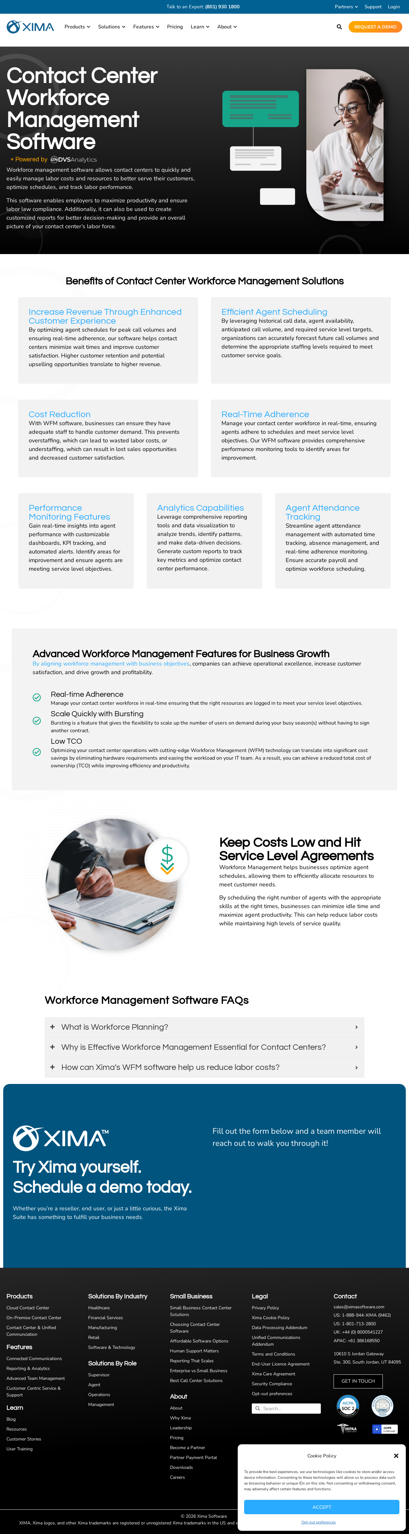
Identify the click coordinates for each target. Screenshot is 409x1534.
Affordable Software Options (199, 1341)
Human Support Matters (194, 1351)
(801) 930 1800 (222, 7)
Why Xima (180, 1418)
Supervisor (99, 1375)
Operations (99, 1395)
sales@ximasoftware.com (359, 1307)
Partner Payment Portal (193, 1458)
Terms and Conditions (273, 1354)
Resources (16, 1429)
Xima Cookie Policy (270, 1318)
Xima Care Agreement (273, 1374)
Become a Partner (187, 1448)
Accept (322, 1507)
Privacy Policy (265, 1308)
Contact (345, 1296)
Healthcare (99, 1308)
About (176, 1408)
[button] (396, 1456)
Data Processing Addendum (279, 1328)
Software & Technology (111, 1347)
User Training (19, 1449)
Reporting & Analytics (28, 1368)
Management (101, 1405)
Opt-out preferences (318, 1522)
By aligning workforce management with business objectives (111, 663)
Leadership (181, 1428)
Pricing (176, 1438)
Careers (177, 1477)
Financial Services (105, 1318)
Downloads (181, 1467)
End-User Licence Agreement (281, 1364)
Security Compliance (272, 1384)
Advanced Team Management (35, 1378)
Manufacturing (102, 1328)
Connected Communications (34, 1359)
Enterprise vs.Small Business (199, 1371)
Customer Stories (23, 1439)
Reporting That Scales (192, 1361)
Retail (93, 1338)
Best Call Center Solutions (196, 1381)
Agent (94, 1385)
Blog (11, 1419)
